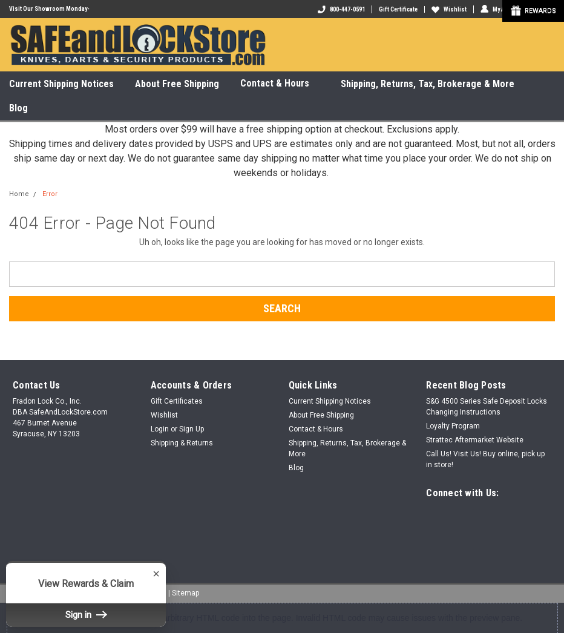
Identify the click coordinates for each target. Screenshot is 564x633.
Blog (18, 108)
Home (19, 194)
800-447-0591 (341, 9)
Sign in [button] (86, 614)
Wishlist (449, 9)
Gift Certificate (398, 9)
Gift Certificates (177, 401)
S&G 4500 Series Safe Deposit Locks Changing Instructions (486, 406)
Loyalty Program (453, 426)
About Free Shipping (177, 84)
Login (160, 429)
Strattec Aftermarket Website (474, 440)
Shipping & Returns (182, 443)
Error (49, 194)
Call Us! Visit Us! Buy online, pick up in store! (485, 459)
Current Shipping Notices (61, 84)
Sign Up (191, 429)
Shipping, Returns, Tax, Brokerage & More (427, 84)
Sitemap (185, 592)
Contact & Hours (280, 83)
